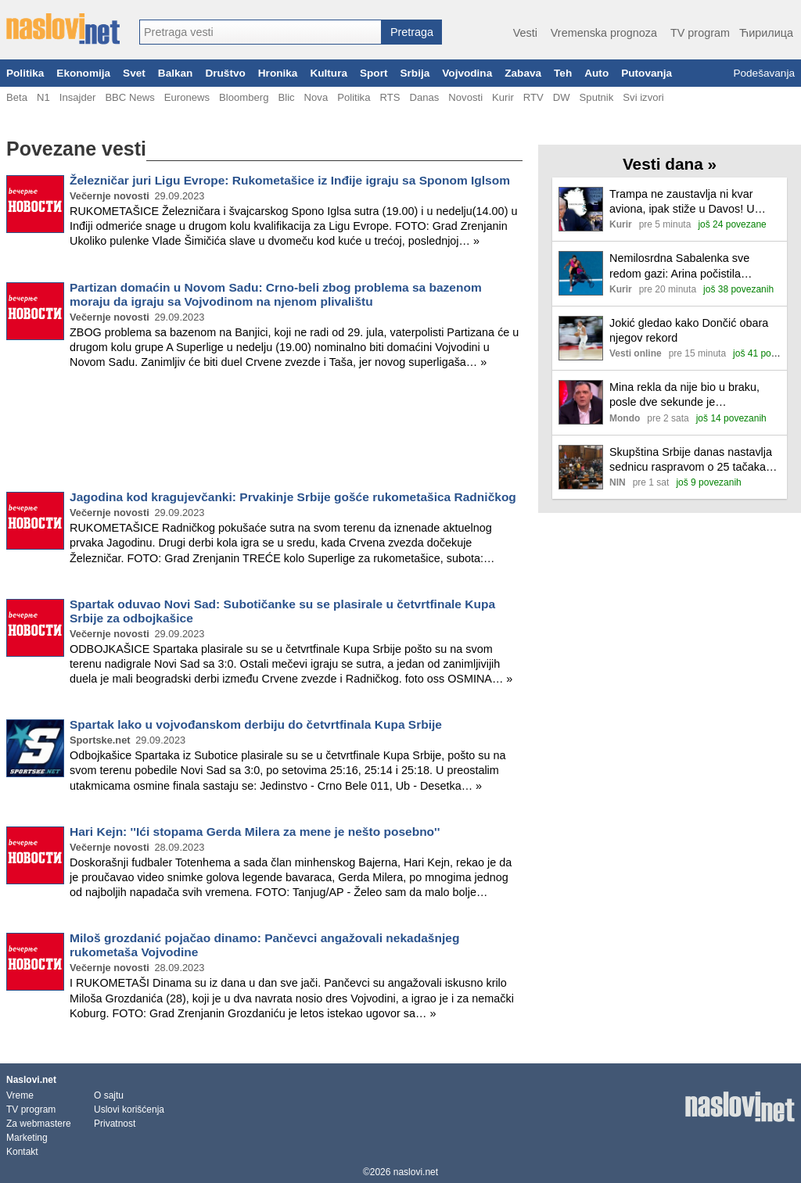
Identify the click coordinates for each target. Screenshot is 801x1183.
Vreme (20, 1095)
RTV (533, 97)
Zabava (523, 73)
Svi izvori (643, 97)
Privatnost (114, 1123)
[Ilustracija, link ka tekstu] (581, 211)
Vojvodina (467, 73)
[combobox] (260, 32)
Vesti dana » (670, 164)
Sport (374, 73)
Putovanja (646, 73)
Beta (16, 97)
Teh (563, 73)
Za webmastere (38, 1123)
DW (561, 97)
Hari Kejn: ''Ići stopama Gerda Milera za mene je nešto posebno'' (255, 831)
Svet (134, 73)
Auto (596, 73)
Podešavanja (764, 73)
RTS (389, 97)
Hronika (278, 73)
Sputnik (597, 97)
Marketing (27, 1137)
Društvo (225, 73)
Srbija (414, 73)
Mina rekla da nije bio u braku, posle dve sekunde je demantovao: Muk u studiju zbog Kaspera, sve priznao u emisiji (690, 395)
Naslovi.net (31, 1079)
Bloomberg (243, 97)
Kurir (503, 97)
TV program (700, 33)
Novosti (465, 97)
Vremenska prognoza (604, 33)
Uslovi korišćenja (129, 1109)
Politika (25, 73)
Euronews (187, 97)
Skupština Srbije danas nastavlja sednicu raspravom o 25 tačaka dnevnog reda (690, 460)
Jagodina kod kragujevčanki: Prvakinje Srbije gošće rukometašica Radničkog (293, 497)
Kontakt (22, 1151)
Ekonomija (83, 73)
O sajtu (109, 1095)
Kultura (328, 73)
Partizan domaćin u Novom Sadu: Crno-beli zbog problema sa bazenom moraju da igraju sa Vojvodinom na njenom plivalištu (276, 294)
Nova (316, 97)
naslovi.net (415, 1172)
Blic (286, 97)
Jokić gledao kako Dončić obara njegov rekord (688, 330)
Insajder (77, 97)
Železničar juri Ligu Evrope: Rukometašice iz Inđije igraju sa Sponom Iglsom (290, 180)
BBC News (129, 97)
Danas (424, 97)
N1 (43, 97)
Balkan (175, 73)
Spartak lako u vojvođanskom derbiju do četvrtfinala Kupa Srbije (256, 724)
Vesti (525, 33)
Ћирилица (766, 33)
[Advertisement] (264, 433)
